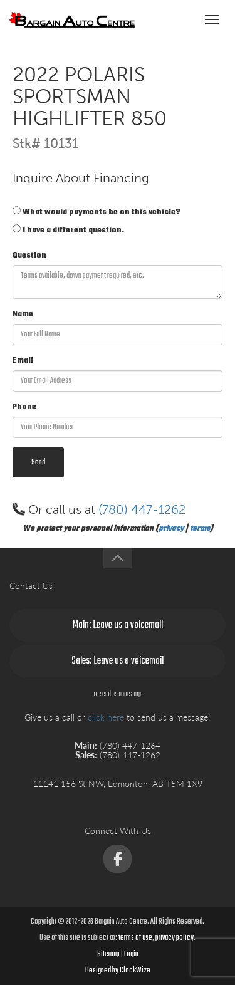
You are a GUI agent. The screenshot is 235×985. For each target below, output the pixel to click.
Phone (24, 407)
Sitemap (108, 954)
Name (23, 314)
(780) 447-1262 (141, 509)
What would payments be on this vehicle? (96, 212)
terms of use (135, 938)
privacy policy (174, 938)
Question (29, 255)
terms (200, 529)
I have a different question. (68, 230)
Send (38, 462)
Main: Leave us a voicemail (118, 625)
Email (23, 361)
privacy (171, 529)
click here (106, 717)
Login (131, 954)
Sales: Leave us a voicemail (117, 661)
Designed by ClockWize (117, 970)
